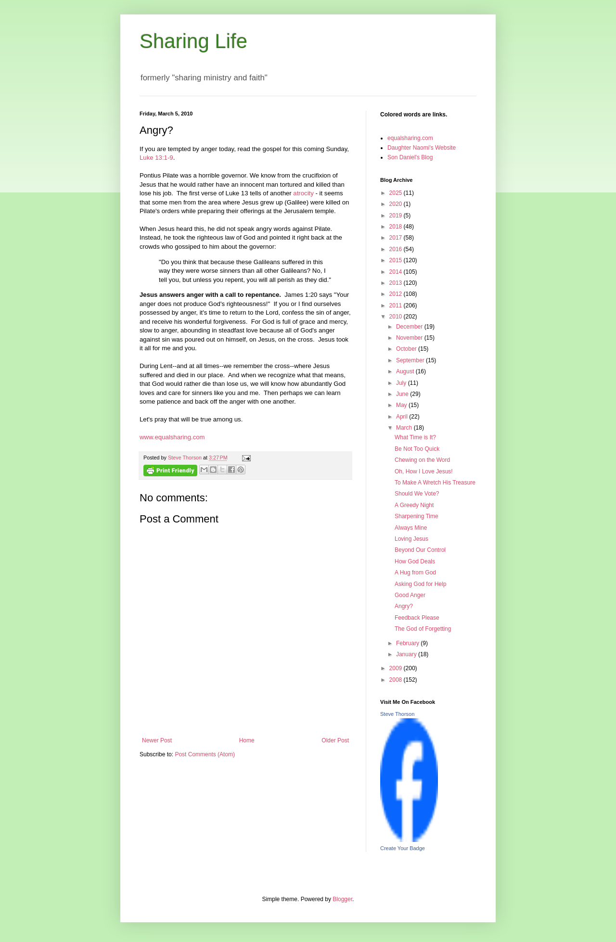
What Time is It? (415, 437)
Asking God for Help (420, 584)
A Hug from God (415, 572)
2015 (396, 260)
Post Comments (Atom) (205, 754)
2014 (396, 271)
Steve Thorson (397, 714)
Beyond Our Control (420, 550)
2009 (396, 668)
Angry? (404, 606)
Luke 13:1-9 (156, 157)
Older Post (335, 740)
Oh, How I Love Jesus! (424, 471)
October (407, 348)
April (402, 416)
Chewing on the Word (422, 460)
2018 (396, 226)
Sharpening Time (416, 516)
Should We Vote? (417, 493)
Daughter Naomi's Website (421, 147)
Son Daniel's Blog (410, 157)
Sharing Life (193, 41)
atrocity (303, 193)
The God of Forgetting (423, 628)
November (410, 337)
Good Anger (410, 595)
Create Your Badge (402, 848)
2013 (396, 283)
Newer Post (157, 740)
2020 (396, 204)
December (410, 326)
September (411, 360)
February (408, 643)
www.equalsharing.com (172, 437)
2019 (396, 215)
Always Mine (411, 527)
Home (247, 740)
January (407, 654)
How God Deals (415, 561)
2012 (396, 294)
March (405, 427)
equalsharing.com (410, 138)
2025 (396, 193)
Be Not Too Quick (417, 449)
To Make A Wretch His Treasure (435, 482)
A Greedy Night (414, 505)
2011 (396, 305)
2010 (396, 316)
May (402, 405)
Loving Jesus (411, 538)
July (402, 383)
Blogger (342, 899)
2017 (396, 237)
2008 (396, 679)
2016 (396, 249)
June (403, 394)
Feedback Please (417, 617)
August (406, 371)
